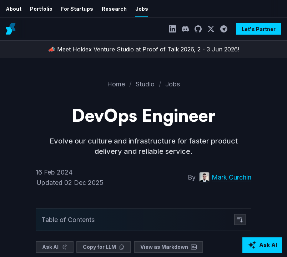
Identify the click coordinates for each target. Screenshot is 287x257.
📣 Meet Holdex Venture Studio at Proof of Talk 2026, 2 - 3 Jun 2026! (143, 49)
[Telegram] (226, 28)
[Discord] (187, 28)
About (13, 9)
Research (108, 9)
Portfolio (39, 9)
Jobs (134, 9)
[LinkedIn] (174, 28)
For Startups (74, 9)
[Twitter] (213, 28)
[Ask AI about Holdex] (262, 245)
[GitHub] (200, 28)
